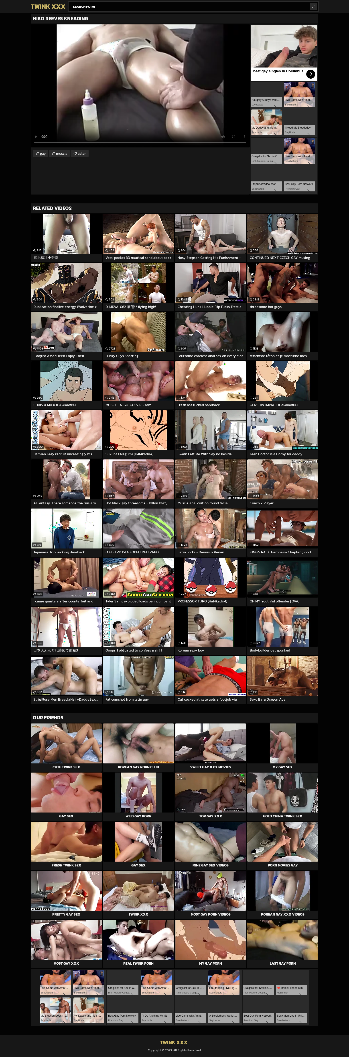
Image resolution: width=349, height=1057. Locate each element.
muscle (61, 153)
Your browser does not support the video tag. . (140, 85)
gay (43, 153)
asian (82, 153)
